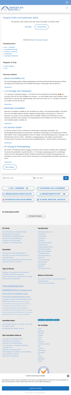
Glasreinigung (39, 137)
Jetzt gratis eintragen (41, 40)
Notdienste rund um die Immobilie (18, 199)
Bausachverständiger (44, 251)
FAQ (5, 68)
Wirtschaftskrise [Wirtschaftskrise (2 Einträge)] (25, 301)
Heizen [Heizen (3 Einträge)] (13, 301)
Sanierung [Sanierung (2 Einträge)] (24, 310)
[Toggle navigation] (67, 2)
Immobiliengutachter (44, 249)
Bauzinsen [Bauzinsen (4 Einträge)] (26, 297)
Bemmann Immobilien (14, 108)
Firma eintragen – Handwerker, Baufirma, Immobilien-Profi (15, 346)
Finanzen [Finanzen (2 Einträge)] (14, 305)
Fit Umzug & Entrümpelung (17, 146)
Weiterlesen (8, 87)
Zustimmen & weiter (35, 392)
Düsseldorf (41, 352)
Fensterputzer (42, 236)
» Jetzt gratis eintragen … (35, 216)
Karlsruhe (51, 113)
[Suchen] (66, 178)
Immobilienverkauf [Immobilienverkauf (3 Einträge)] (26, 299)
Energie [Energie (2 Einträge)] (17, 303)
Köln (39, 354)
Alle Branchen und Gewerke (11, 341)
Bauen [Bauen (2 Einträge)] (10, 305)
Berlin (39, 329)
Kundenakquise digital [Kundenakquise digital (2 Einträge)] (7, 308)
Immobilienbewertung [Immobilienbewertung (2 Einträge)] (7, 310)
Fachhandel (8, 53)
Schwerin (41, 348)
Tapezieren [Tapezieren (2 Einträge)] (24, 305)
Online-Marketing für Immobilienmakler (14, 232)
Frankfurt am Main (43, 344)
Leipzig (40, 357)
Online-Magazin (9, 66)
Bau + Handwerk (9, 47)
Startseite (28, 27)
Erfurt (39, 337)
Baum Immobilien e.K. (14, 78)
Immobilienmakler (15, 81)
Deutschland (49, 320)
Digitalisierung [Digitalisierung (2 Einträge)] (5, 314)
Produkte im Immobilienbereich (12, 242)
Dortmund (41, 342)
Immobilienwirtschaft (10, 49)
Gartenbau (41, 240)
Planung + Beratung (10, 51)
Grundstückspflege (44, 260)
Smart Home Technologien (46, 283)
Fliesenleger (42, 264)
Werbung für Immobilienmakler (12, 343)
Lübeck (40, 361)
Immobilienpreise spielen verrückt (13, 328)
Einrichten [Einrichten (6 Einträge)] (7, 294)
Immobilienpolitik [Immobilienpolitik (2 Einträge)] (6, 303)
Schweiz (56, 320)
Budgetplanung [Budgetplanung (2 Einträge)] (24, 308)
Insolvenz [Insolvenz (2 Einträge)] (19, 308)
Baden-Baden (40, 113)
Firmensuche (41, 27)
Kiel (39, 346)
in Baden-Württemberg (29, 81)
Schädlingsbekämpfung (45, 247)
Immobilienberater (43, 253)
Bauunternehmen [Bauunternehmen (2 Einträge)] (13, 314)
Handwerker (42, 234)
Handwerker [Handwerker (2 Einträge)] (27, 303)
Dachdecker (41, 238)
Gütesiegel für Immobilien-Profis (12, 339)
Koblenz (24, 94)
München (41, 333)
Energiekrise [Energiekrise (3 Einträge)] (6, 299)
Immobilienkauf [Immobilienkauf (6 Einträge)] (25, 290)
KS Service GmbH (13, 127)
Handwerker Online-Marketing (11, 238)
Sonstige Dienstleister (11, 56)
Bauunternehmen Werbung (11, 234)
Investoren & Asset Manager (11, 240)
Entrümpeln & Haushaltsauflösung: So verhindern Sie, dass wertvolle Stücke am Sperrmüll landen (15, 255)
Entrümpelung (48, 152)
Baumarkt (41, 266)
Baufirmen (41, 257)
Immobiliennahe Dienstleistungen (19, 194)
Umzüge (10, 94)
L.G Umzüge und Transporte (17, 91)
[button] (68, 380)
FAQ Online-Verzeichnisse (10, 356)
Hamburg (41, 331)
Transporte (17, 94)
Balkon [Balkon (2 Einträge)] (31, 312)
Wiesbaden (41, 359)
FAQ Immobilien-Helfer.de (10, 354)
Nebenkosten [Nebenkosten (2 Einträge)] (5, 305)
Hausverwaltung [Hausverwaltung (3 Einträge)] (15, 299)
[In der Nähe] (47, 178)
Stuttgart (29, 150)
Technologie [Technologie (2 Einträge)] (29, 310)
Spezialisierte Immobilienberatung (13, 236)
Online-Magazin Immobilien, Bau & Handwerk (16, 352)
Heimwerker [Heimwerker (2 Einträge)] (21, 303)
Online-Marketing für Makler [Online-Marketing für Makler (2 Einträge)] (22, 312)
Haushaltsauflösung (44, 255)
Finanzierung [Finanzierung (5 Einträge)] (7, 297)
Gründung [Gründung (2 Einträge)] (12, 303)
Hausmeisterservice (44, 268)
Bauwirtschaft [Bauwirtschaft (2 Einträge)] (19, 301)
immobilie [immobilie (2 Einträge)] (19, 314)
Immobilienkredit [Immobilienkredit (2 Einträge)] (25, 314)
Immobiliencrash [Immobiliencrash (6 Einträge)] (20, 294)
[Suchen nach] (17, 178)
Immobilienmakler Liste (45, 232)
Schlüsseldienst (43, 245)
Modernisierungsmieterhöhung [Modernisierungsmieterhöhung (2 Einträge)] (9, 312)
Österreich (41, 320)
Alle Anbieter (9, 167)
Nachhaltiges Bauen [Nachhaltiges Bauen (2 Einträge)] (16, 310)
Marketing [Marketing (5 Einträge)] (18, 297)
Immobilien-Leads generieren (11, 349)
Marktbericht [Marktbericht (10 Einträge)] (9, 290)
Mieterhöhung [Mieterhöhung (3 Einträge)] (6, 301)
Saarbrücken (42, 350)
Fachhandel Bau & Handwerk (51, 188)
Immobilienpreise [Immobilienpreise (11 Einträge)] (13, 286)
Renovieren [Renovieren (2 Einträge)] (19, 305)
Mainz (40, 339)
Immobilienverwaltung (45, 242)
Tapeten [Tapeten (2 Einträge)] (14, 308)
